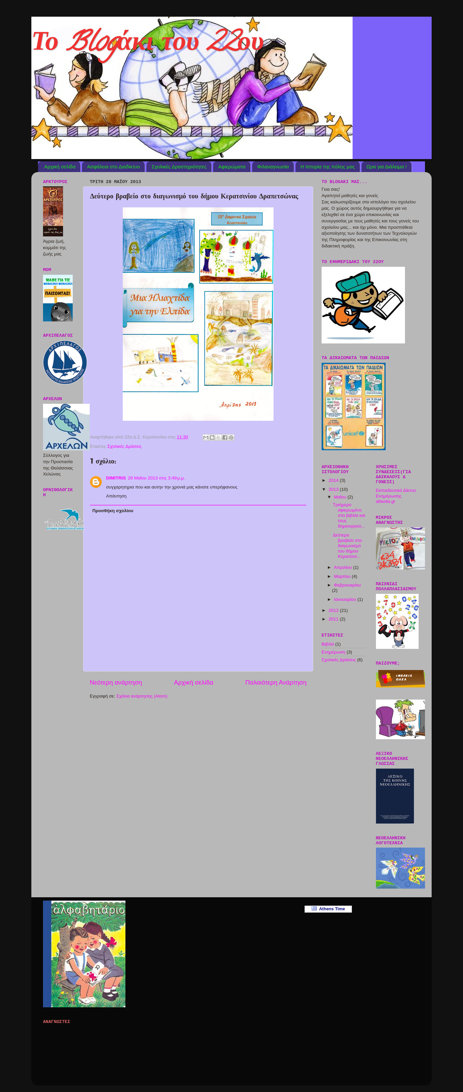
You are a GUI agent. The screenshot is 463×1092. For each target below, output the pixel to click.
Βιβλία (328, 644)
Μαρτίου (343, 576)
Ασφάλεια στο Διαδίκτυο (113, 166)
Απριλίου (343, 567)
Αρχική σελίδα (60, 166)
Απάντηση (116, 495)
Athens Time (328, 908)
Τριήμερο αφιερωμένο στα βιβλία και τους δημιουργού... (349, 515)
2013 (334, 489)
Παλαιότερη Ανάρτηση (276, 682)
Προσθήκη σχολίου (112, 510)
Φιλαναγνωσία (273, 166)
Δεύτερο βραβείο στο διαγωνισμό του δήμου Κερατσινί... (347, 545)
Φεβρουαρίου (347, 585)
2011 (334, 619)
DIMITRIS (116, 477)
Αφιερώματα (232, 166)
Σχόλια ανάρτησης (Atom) (141, 696)
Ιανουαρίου (345, 599)
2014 (334, 480)
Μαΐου (341, 496)
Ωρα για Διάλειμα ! (387, 166)
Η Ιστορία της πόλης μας (328, 166)
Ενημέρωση (333, 652)
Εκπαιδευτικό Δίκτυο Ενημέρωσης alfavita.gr (396, 495)
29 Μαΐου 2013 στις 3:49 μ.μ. (156, 477)
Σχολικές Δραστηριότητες (178, 166)
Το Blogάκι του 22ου (147, 44)
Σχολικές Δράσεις (124, 446)
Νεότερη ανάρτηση (116, 682)
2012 (334, 610)
